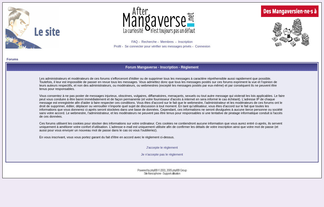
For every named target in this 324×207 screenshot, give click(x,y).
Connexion (202, 46)
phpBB (154, 170)
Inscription (185, 41)
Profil (117, 46)
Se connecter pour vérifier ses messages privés (158, 46)
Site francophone (152, 173)
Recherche (149, 41)
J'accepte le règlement (162, 147)
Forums (12, 59)
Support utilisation (171, 173)
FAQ (134, 41)
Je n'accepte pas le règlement (162, 154)
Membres (167, 41)
